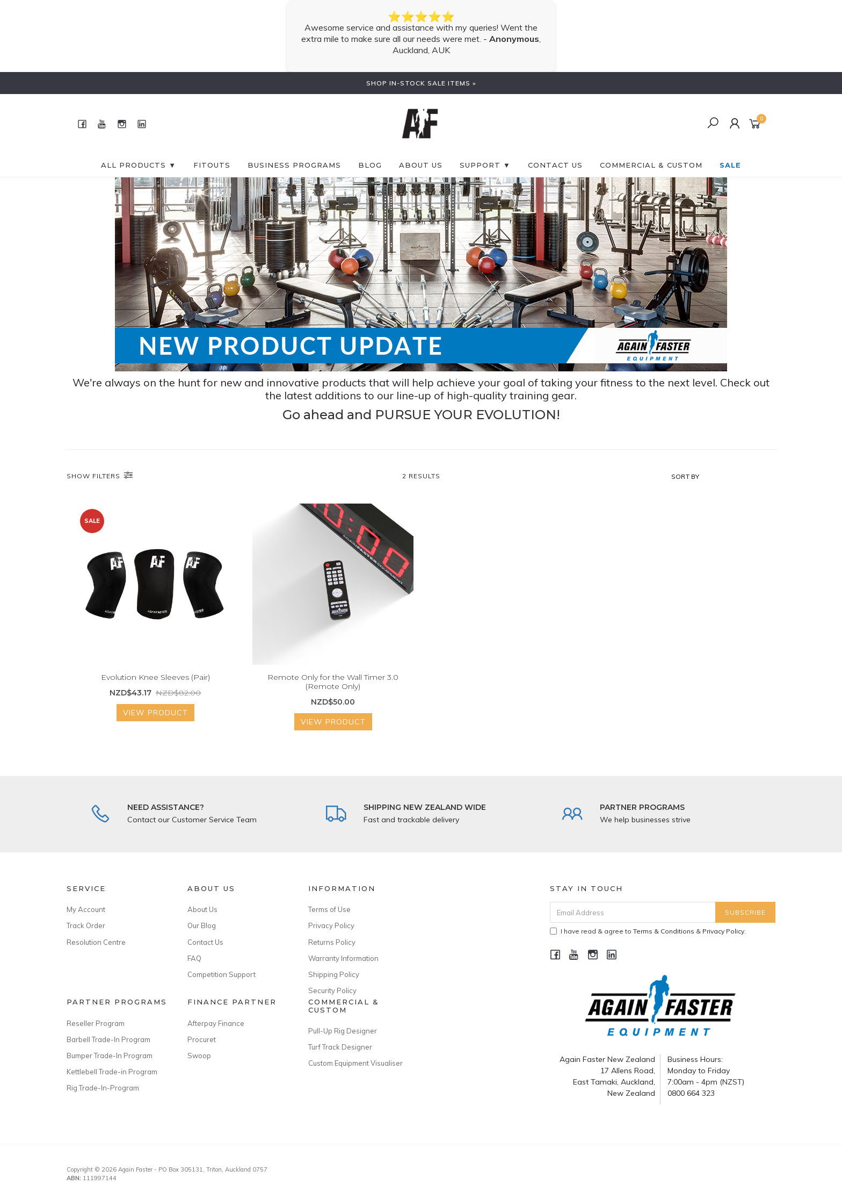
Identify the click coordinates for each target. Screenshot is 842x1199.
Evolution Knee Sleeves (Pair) (155, 688)
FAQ (194, 958)
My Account (86, 909)
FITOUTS (211, 165)
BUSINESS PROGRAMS (294, 165)
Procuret (201, 1039)
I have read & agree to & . (648, 931)
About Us (420, 165)
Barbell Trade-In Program (108, 1039)
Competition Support (221, 974)
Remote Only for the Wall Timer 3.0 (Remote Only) (332, 692)
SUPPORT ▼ (485, 165)
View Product (155, 723)
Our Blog (201, 925)
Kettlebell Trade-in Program (112, 1071)
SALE (730, 165)
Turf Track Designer (340, 1047)
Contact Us (205, 942)
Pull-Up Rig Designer (342, 1030)
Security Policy (332, 990)
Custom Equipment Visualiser (355, 1063)
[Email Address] (633, 912)
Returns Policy (331, 942)
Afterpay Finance (215, 1023)
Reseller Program (96, 1023)
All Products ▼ (138, 165)
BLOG (370, 165)
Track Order (86, 925)
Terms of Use (329, 909)
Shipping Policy (333, 974)
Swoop (199, 1055)
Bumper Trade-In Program (110, 1055)
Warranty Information (343, 958)
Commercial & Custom (651, 165)
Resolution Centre (96, 942)
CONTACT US (555, 165)
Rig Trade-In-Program (103, 1087)
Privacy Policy (331, 925)
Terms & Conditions (663, 931)
